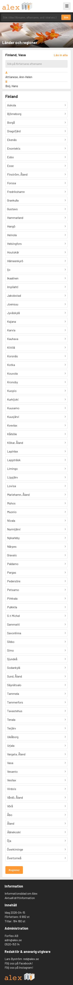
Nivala (11, 520)
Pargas (11, 572)
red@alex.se (31, 959)
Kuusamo (13, 408)
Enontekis (13, 148)
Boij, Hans (11, 86)
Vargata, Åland (16, 754)
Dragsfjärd (14, 131)
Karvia (11, 330)
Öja (9, 840)
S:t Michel (13, 616)
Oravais (12, 555)
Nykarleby (13, 538)
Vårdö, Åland (15, 797)
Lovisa (11, 486)
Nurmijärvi (14, 529)
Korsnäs (12, 356)
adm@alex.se (13, 940)
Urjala (10, 745)
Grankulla (13, 200)
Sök (66, 17)
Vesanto (12, 771)
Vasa (10, 763)
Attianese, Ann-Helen (18, 77)
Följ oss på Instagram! (19, 967)
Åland (10, 823)
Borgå (11, 122)
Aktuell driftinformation (20, 898)
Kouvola (12, 373)
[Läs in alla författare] (61, 55)
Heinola (12, 235)
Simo (10, 650)
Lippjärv (12, 477)
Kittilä (11, 347)
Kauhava (12, 339)
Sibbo (10, 641)
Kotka (11, 365)
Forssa (11, 183)
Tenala (11, 719)
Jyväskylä (13, 313)
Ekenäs (12, 140)
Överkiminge (15, 849)
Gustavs (12, 209)
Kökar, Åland (15, 442)
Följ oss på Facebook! (19, 963)
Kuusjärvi (13, 416)
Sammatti (13, 624)
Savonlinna (14, 633)
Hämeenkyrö (15, 261)
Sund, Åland (14, 676)
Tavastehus (14, 711)
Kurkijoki (13, 399)
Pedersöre (13, 581)
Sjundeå (12, 659)
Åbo (9, 815)
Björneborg (14, 114)
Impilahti (12, 287)
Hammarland (15, 217)
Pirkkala (12, 598)
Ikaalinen (12, 278)
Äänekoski (14, 832)
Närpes (12, 546)
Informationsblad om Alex (21, 893)
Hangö (11, 226)
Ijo (8, 269)
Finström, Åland (17, 174)
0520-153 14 (12, 944)
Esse (10, 166)
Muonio (12, 512)
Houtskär (13, 252)
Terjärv (11, 728)
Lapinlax (12, 451)
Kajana (11, 321)
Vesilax (11, 780)
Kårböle (12, 434)
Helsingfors (14, 243)
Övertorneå (14, 858)
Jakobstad (14, 295)
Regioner (14, 870)
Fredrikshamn (16, 191)
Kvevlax (12, 425)
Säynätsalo (14, 685)
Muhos (11, 503)
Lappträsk (14, 460)
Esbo (10, 157)
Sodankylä (13, 667)
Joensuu (12, 304)
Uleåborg (12, 737)
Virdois (11, 789)
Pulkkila (12, 607)
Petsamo (13, 590)
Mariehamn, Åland (18, 494)
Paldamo (12, 564)
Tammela (13, 693)
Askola (11, 105)
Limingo (12, 468)
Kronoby (12, 382)
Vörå (10, 806)
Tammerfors (15, 702)
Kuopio (12, 390)
